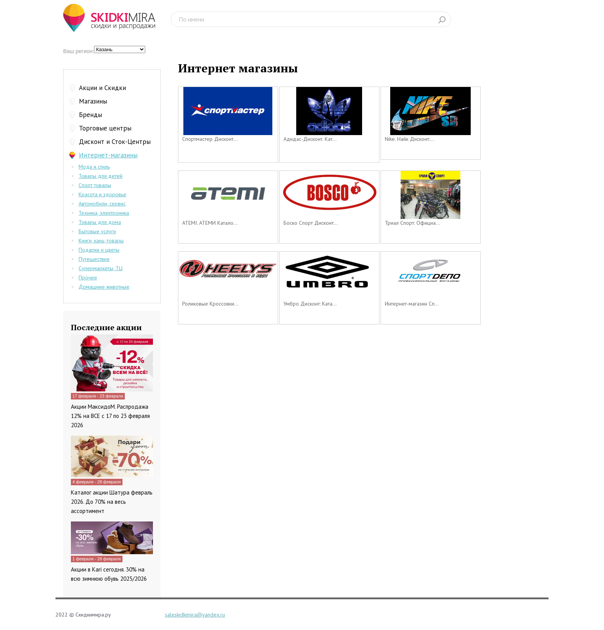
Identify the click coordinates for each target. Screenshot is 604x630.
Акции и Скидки (102, 88)
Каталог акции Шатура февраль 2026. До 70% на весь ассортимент (112, 502)
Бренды (90, 114)
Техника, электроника (104, 212)
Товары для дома (100, 222)
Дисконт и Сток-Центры (115, 141)
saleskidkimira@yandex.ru (195, 614)
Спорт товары (95, 185)
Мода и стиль (94, 166)
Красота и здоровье (102, 194)
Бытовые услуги (97, 231)
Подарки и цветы (99, 249)
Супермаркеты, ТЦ (100, 268)
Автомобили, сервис (102, 203)
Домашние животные (104, 286)
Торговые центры (105, 128)
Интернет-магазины (108, 155)
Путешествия (94, 259)
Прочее (88, 277)
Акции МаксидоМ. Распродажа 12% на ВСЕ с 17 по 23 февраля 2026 (110, 416)
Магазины (93, 101)
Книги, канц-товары (101, 240)
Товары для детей (100, 175)
